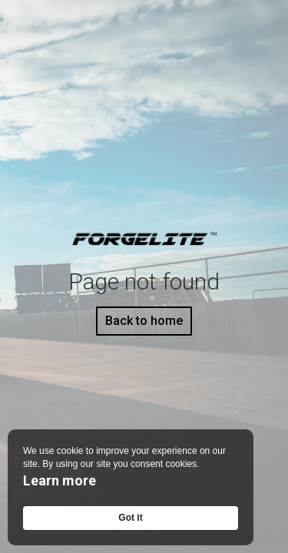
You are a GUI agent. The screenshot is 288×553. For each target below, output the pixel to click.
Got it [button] (130, 517)
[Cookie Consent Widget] (130, 487)
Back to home (144, 320)
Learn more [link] (59, 480)
